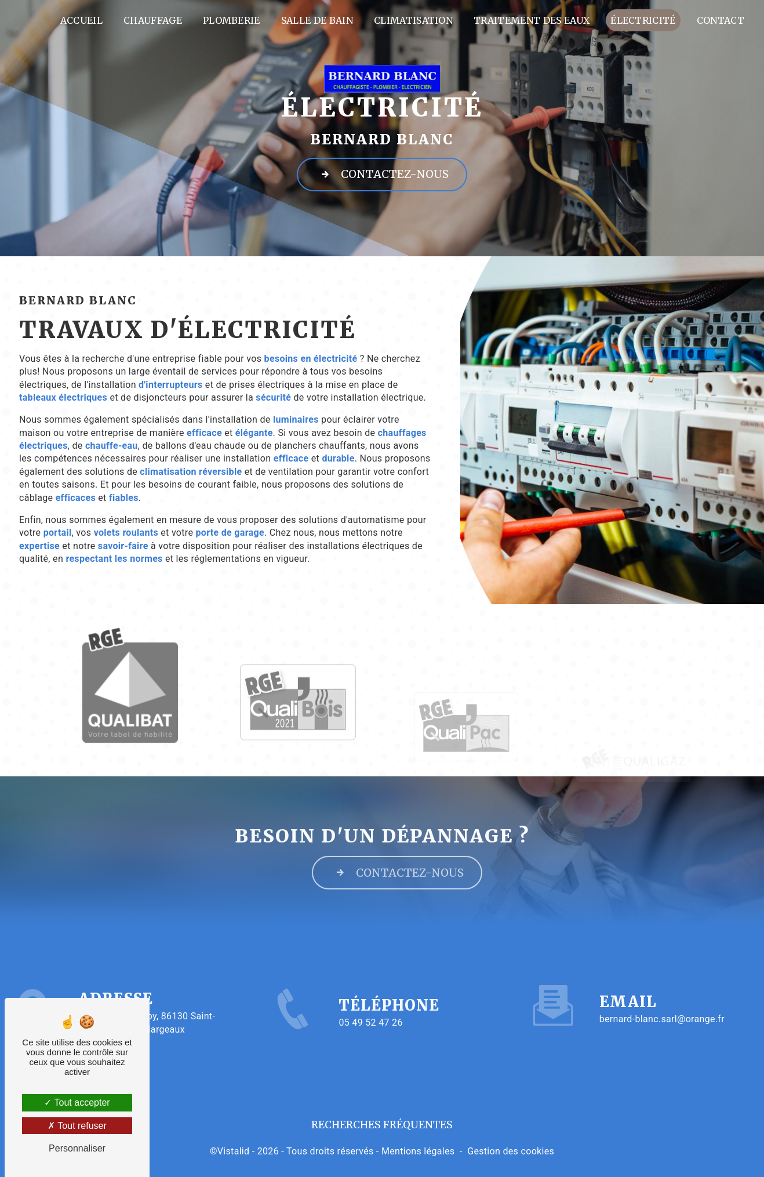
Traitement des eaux (532, 20)
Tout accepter (77, 1102)
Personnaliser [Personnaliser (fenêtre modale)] (77, 1148)
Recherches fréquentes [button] (382, 1124)
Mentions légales (417, 1151)
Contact (720, 20)
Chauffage (152, 20)
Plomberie (231, 20)
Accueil (81, 20)
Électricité (643, 20)
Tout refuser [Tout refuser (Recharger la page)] (77, 1126)
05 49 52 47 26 (370, 1039)
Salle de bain (317, 20)
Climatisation (413, 20)
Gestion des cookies (510, 1151)
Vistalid (233, 1151)
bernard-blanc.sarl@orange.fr (662, 1001)
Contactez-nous (382, 174)
